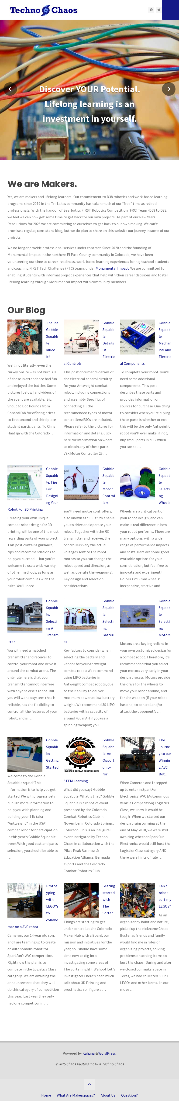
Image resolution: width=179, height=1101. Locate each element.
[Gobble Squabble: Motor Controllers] (81, 482)
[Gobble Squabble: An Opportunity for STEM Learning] (81, 754)
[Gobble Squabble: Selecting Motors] (137, 615)
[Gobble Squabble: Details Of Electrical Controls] (81, 337)
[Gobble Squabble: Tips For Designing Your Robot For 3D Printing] (24, 482)
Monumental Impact (112, 268)
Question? (129, 1095)
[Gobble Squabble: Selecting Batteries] (81, 615)
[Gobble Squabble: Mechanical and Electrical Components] (137, 337)
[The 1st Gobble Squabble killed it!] (24, 337)
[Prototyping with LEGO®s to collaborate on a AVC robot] (24, 900)
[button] (10, 90)
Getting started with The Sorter (109, 899)
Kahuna (88, 1053)
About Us (108, 1095)
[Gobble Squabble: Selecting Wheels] (137, 482)
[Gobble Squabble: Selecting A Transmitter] (24, 615)
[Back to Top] (89, 1084)
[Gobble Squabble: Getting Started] (24, 754)
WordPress (107, 1053)
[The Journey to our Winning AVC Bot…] (137, 754)
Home (46, 1095)
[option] (89, 107)
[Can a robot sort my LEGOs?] (137, 900)
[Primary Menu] (170, 10)
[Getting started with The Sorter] (81, 900)
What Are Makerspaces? (76, 1095)
